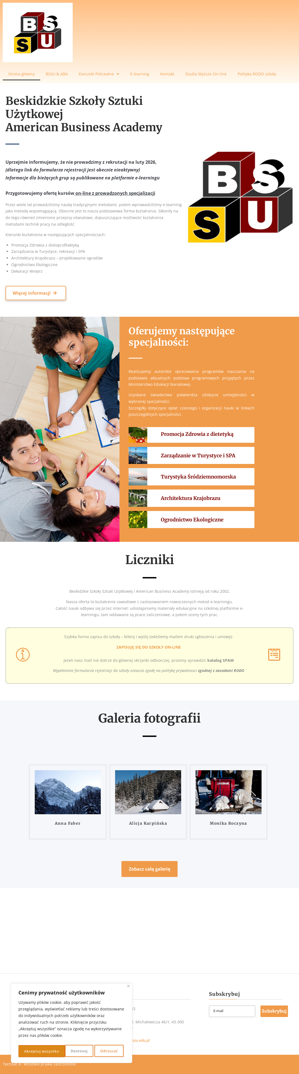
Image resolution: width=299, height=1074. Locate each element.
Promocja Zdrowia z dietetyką (197, 434)
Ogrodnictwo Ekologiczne (192, 519)
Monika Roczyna (228, 823)
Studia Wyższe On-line (206, 73)
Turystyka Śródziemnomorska (198, 477)
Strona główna (21, 73)
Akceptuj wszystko (101, 1051)
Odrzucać (61, 1051)
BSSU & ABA (57, 73)
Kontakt (167, 73)
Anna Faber (68, 823)
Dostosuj (32, 1051)
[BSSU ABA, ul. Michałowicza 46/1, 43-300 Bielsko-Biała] (149, 929)
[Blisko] (128, 988)
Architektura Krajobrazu (191, 498)
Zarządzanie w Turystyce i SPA (198, 455)
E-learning (139, 73)
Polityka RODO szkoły (257, 73)
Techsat (10, 1064)
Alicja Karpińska (148, 823)
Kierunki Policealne (99, 74)
